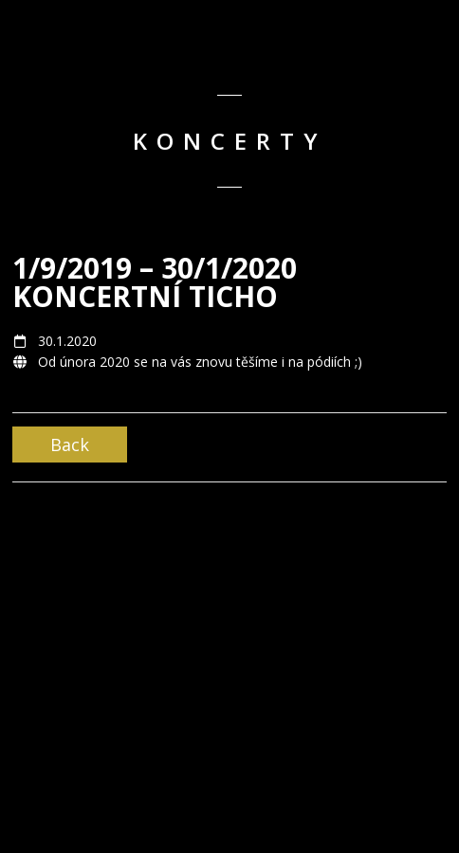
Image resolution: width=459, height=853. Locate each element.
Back (69, 444)
